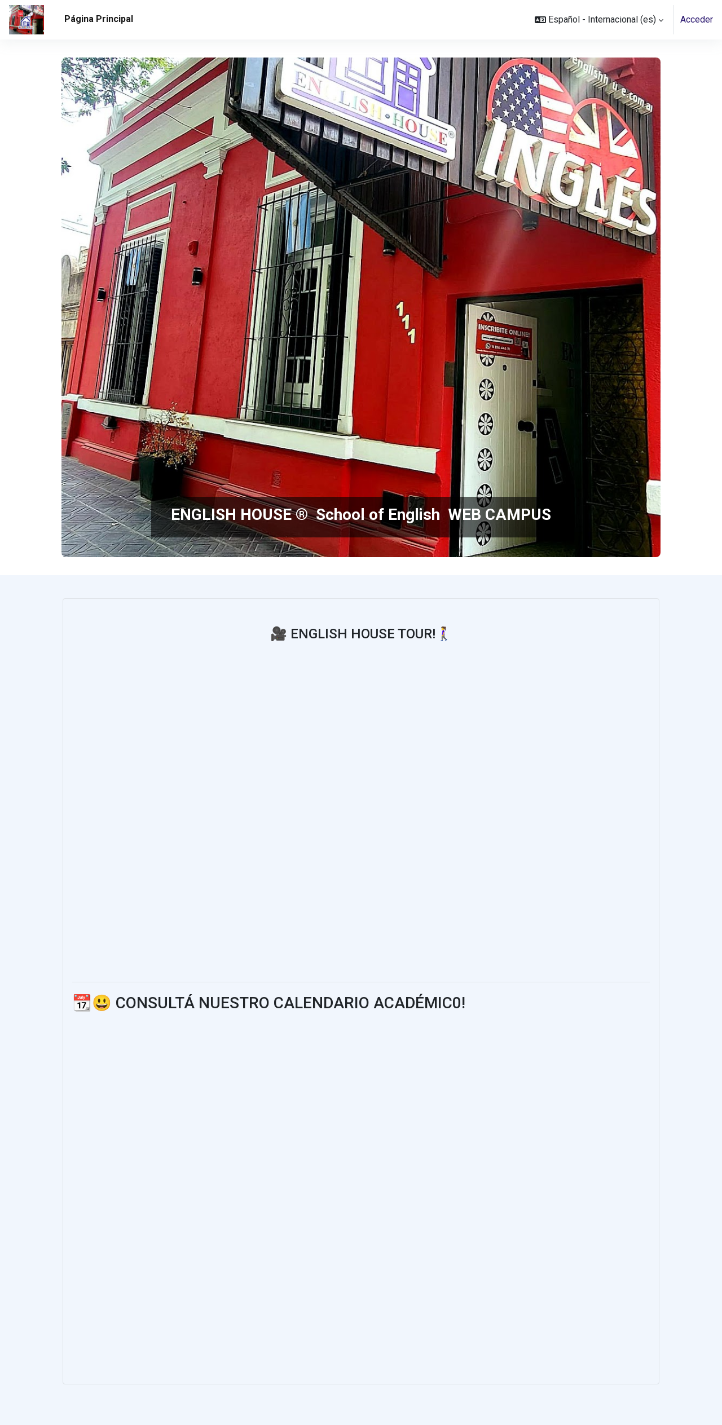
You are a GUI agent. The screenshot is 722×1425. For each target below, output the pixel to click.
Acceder (696, 19)
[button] (599, 19)
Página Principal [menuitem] (98, 19)
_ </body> (297, 1186)
